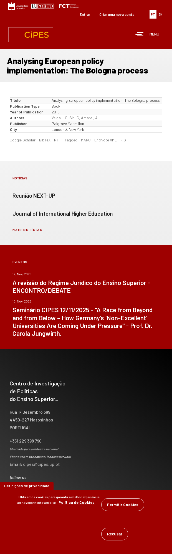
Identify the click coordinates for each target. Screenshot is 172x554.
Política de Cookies (77, 504)
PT (153, 14)
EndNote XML (105, 140)
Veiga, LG (59, 117)
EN (160, 14)
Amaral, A (89, 117)
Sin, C (74, 117)
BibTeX (44, 140)
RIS (123, 140)
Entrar (85, 14)
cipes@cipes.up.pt (41, 464)
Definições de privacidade (26, 487)
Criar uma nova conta (116, 14)
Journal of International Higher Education (62, 213)
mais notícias (27, 230)
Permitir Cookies (122, 506)
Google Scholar (23, 140)
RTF (57, 140)
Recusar (114, 536)
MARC (86, 140)
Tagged (70, 140)
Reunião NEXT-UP (33, 195)
